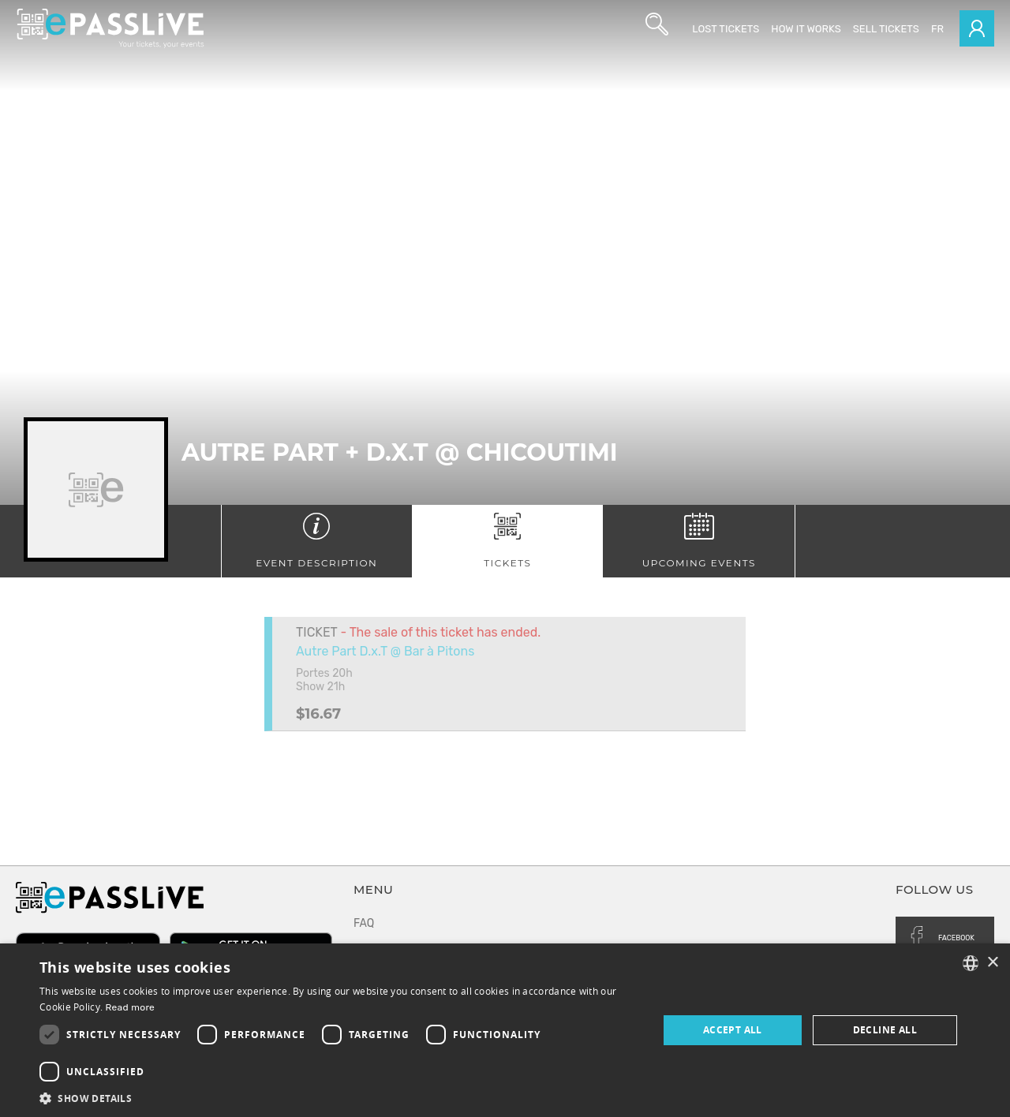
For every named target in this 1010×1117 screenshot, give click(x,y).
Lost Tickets (725, 29)
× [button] (992, 963)
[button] (339, 1097)
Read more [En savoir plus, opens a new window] (130, 1007)
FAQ (364, 923)
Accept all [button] (732, 1030)
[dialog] (505, 1030)
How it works (805, 29)
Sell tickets (886, 29)
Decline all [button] (885, 1030)
